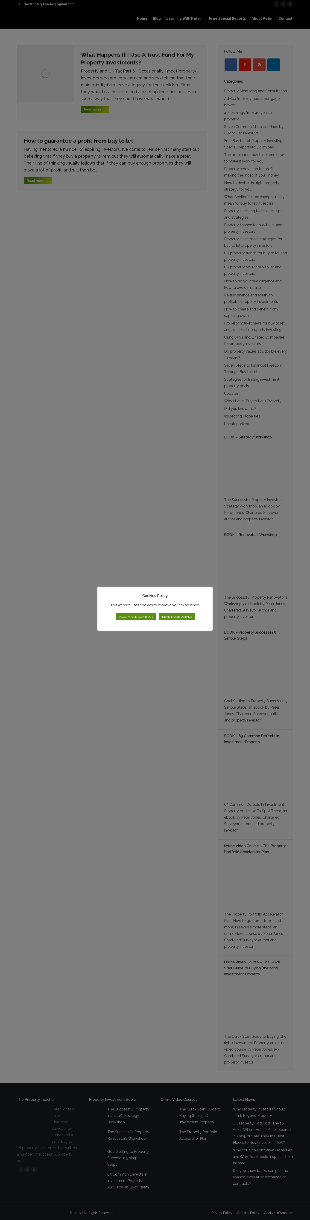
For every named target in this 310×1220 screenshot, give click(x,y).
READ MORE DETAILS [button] (177, 616)
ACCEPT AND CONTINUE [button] (136, 616)
